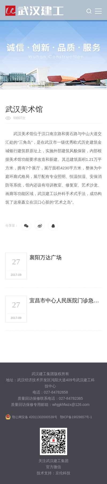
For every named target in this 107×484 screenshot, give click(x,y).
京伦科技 (62, 473)
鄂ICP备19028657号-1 (76, 417)
